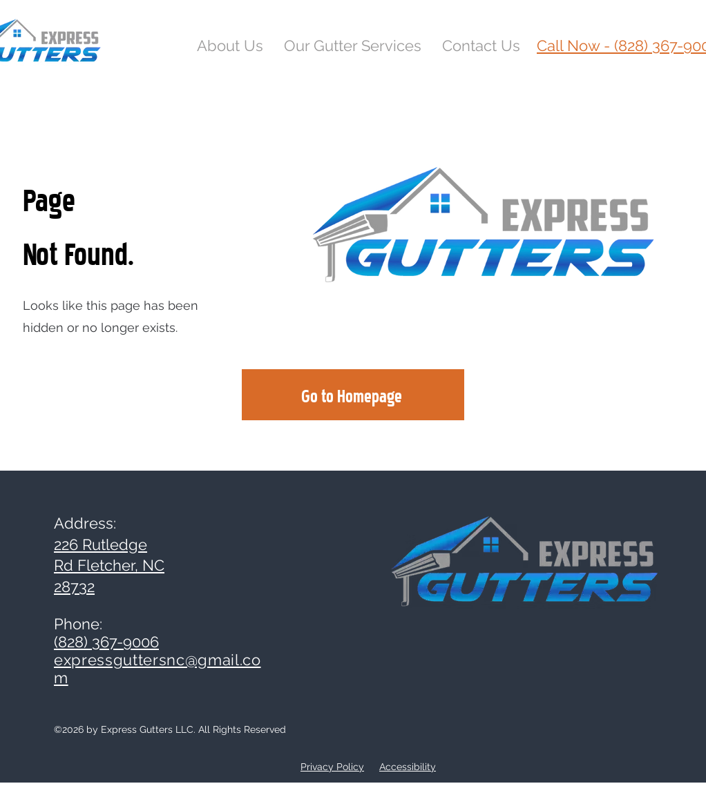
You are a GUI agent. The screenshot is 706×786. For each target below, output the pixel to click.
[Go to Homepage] (353, 394)
